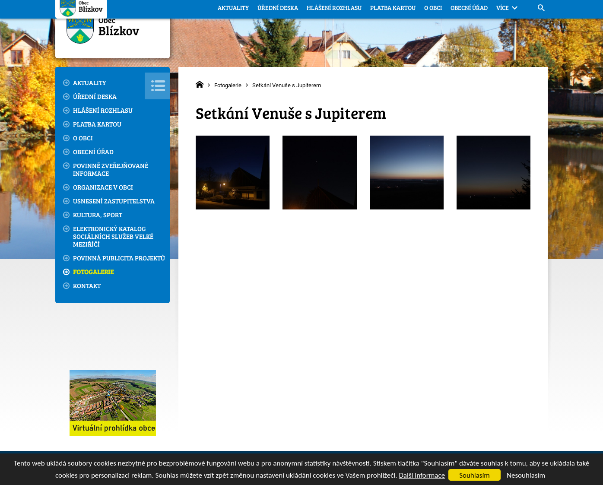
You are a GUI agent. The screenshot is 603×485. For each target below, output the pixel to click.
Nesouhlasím (526, 475)
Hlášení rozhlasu (103, 110)
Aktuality (89, 82)
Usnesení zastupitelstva (114, 201)
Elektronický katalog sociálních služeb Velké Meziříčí (113, 236)
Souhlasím (474, 475)
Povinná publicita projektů (119, 258)
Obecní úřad (93, 151)
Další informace (422, 475)
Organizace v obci (103, 187)
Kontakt (87, 285)
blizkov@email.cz (473, 13)
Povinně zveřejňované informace (110, 169)
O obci (83, 137)
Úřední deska (95, 96)
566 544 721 (403, 12)
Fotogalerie (93, 271)
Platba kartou (97, 124)
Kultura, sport (97, 214)
